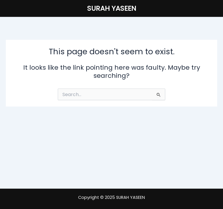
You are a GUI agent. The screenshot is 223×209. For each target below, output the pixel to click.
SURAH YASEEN (111, 8)
